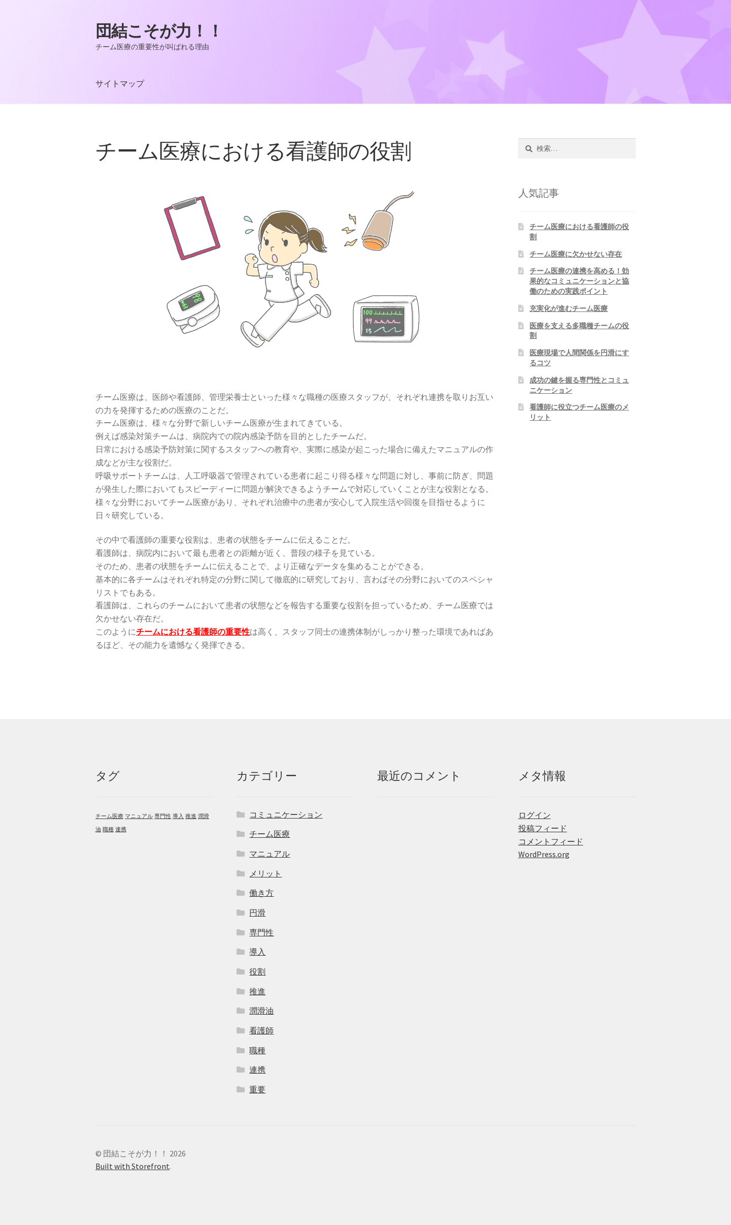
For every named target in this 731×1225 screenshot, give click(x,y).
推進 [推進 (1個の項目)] (190, 816)
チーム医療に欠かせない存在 (575, 254)
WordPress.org (544, 854)
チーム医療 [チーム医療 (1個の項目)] (109, 816)
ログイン (534, 815)
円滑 (257, 912)
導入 (257, 952)
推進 (257, 991)
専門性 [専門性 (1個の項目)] (162, 816)
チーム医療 (269, 834)
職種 (257, 1050)
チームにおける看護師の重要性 (193, 631)
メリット (265, 873)
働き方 (261, 893)
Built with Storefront (132, 1166)
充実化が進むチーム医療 (568, 308)
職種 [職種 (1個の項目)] (108, 829)
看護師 (261, 1030)
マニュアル (269, 854)
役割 (257, 971)
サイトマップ (119, 83)
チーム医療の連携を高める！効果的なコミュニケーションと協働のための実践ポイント (579, 281)
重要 (257, 1089)
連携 (257, 1069)
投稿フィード (542, 828)
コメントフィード (550, 841)
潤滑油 (261, 1011)
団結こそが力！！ (159, 31)
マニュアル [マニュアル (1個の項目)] (139, 816)
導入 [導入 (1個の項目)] (178, 816)
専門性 (261, 932)
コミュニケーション (285, 814)
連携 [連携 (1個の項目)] (120, 829)
